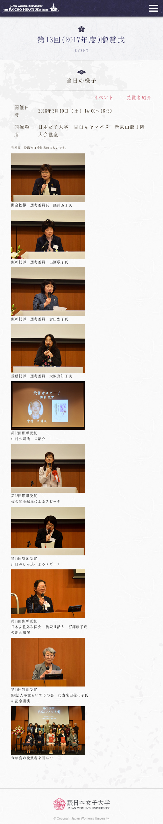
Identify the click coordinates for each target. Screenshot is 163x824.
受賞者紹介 (139, 97)
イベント (104, 97)
